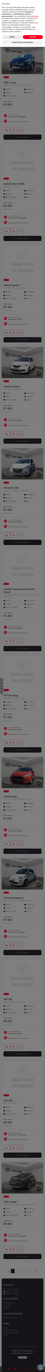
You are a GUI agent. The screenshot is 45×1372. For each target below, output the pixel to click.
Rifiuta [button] (12, 37)
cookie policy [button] (34, 16)
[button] (42, 3)
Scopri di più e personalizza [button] (22, 42)
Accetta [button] (33, 37)
